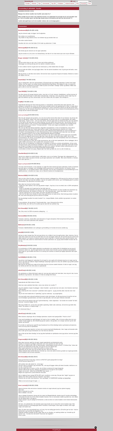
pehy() (20, 232)
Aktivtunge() (22, 47)
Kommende (46, 3)
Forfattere (60, 3)
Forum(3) (83, 3)
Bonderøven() (22, 30)
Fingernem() (22, 339)
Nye (39, 3)
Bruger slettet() (22, 58)
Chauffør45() (22, 153)
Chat (89, 3)
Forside (27, 3)
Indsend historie (69, 3)
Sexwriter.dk (29, 1)
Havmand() (22, 216)
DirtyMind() (22, 245)
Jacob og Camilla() (23, 115)
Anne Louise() (22, 385)
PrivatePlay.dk (56, 429)
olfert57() (21, 270)
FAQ (77, 3)
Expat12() (21, 79)
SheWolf (32, 8)
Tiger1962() (22, 91)
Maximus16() (22, 175)
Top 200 (53, 3)
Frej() (20, 101)
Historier (34, 3)
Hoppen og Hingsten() (23, 163)
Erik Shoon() (22, 208)
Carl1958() (21, 257)
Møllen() (21, 224)
